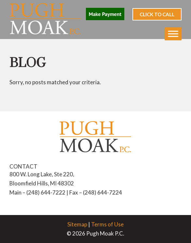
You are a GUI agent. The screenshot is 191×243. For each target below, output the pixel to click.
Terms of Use (107, 224)
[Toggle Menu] (173, 34)
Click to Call (157, 14)
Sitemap (77, 224)
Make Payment (105, 14)
